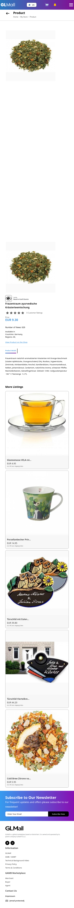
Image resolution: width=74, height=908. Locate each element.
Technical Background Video (17, 860)
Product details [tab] (10, 351)
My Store (24, 17)
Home (15, 17)
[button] (31, 5)
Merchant (9, 878)
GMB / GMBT (10, 857)
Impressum (10, 896)
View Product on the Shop (16, 342)
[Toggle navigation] (71, 5)
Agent (7, 885)
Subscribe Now (58, 814)
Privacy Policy (11, 864)
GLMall (8, 853)
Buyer (7, 882)
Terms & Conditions (13, 867)
